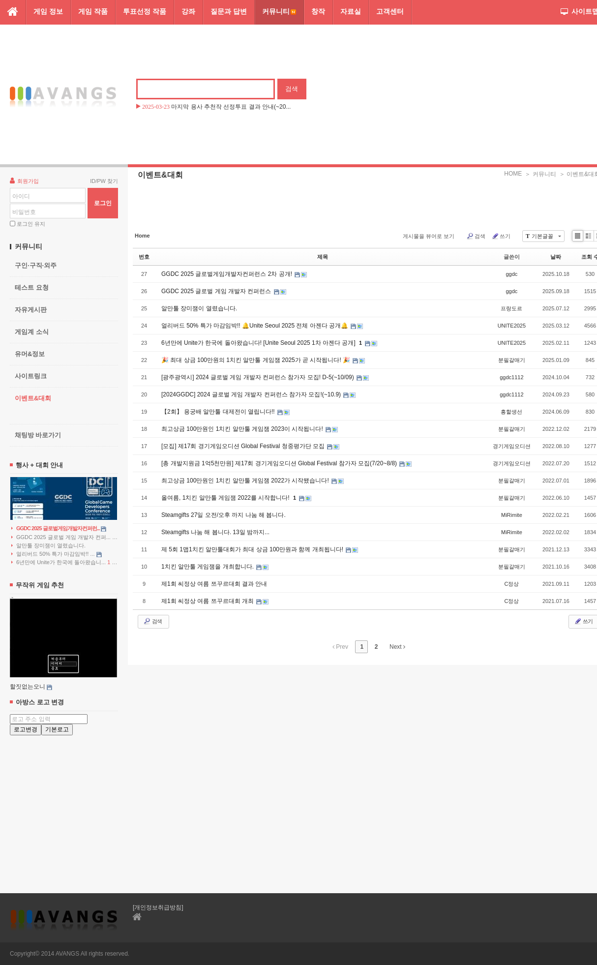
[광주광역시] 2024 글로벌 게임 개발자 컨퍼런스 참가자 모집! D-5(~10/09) (258, 377)
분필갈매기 (511, 360)
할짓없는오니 (27, 686)
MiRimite (511, 515)
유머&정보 (30, 354)
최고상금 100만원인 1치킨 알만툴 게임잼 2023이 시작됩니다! (243, 428)
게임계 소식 (32, 331)
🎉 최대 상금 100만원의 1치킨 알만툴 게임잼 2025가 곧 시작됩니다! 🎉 (256, 360)
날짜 (555, 257)
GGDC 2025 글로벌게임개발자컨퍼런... (58, 528)
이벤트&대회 (33, 398)
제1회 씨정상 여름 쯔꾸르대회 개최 (208, 601)
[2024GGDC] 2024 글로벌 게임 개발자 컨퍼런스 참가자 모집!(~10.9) (251, 394)
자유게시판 (31, 309)
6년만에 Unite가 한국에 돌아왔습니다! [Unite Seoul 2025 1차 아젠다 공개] (259, 342)
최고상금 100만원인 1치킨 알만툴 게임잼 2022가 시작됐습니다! (245, 480)
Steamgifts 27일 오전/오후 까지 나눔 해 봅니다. (223, 515)
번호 (144, 257)
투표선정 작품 (144, 11)
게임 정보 (48, 11)
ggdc (511, 274)
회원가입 (24, 180)
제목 (322, 257)
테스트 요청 (32, 287)
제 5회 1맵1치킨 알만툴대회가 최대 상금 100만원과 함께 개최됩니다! (253, 549)
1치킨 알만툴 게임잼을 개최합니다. (208, 566)
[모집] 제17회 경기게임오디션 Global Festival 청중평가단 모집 (243, 446)
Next (397, 646)
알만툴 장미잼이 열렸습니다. (48, 545)
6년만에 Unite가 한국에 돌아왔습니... (64, 562)
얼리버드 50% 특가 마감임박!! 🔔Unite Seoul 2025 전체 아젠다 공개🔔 (255, 325)
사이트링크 (31, 376)
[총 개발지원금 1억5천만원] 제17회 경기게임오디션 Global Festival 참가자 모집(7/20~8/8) (279, 463)
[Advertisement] (64, 806)
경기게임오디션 (512, 446)
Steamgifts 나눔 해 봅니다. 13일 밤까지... (215, 532)
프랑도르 (511, 308)
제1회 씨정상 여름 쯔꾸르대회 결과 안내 (214, 583)
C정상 (511, 584)
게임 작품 (93, 11)
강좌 (188, 11)
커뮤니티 (279, 11)
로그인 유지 (31, 224)
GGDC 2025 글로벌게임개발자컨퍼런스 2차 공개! (227, 274)
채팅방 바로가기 (38, 435)
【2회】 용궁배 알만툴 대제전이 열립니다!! (218, 411)
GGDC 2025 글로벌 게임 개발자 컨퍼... (64, 537)
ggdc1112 (511, 377)
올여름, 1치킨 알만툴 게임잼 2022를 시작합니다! (226, 497)
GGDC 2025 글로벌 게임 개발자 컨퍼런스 (217, 291)
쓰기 (500, 236)
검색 (475, 236)
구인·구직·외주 (36, 265)
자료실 (350, 11)
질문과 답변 (228, 11)
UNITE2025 (512, 326)
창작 (318, 11)
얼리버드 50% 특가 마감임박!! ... (56, 554)
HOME (513, 173)
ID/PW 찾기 (104, 181)
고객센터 (390, 11)
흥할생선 (511, 412)
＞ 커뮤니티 (540, 174)
